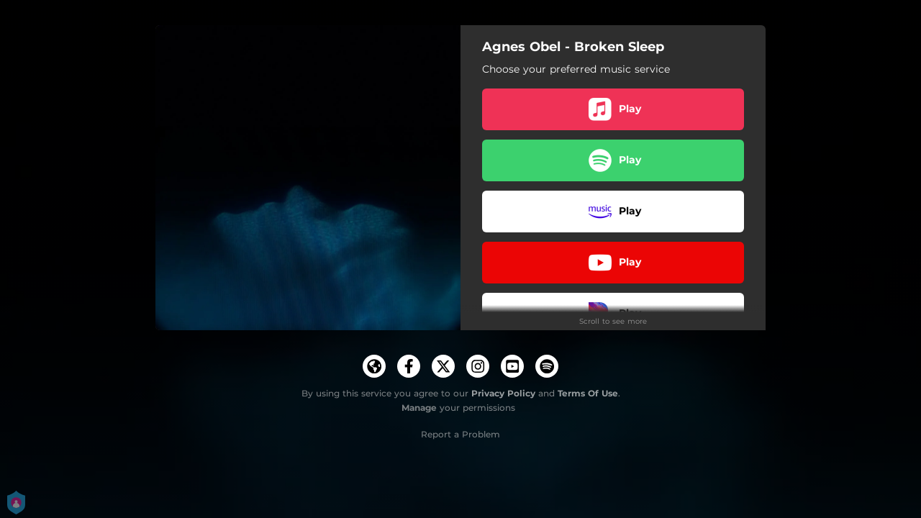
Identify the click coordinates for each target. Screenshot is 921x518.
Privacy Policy (503, 393)
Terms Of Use (588, 393)
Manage (419, 407)
